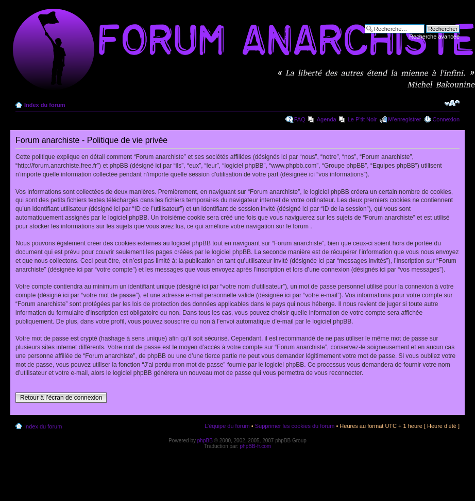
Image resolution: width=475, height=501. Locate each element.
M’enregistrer (404, 119)
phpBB (205, 440)
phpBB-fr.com (256, 446)
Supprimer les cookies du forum (295, 426)
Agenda (326, 119)
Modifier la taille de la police (452, 103)
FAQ (300, 119)
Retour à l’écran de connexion (61, 397)
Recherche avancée (434, 36)
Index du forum (44, 105)
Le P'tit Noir (362, 119)
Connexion (446, 119)
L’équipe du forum (227, 426)
